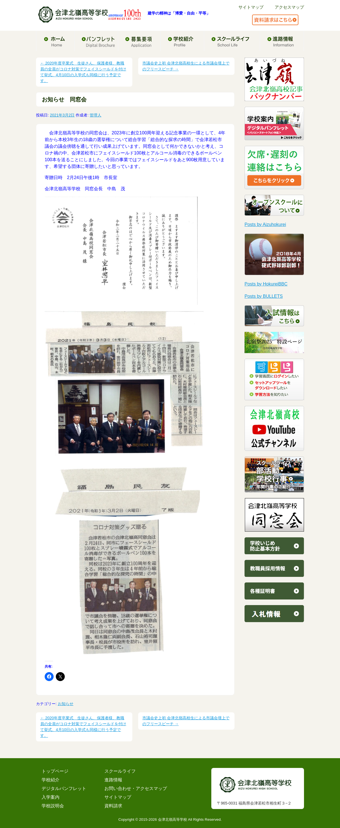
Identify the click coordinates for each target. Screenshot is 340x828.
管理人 (95, 115)
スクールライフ (120, 771)
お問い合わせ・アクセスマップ (135, 788)
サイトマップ (251, 7)
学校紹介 (50, 779)
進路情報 (113, 779)
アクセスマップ (289, 7)
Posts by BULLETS (264, 296)
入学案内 (50, 797)
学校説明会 (53, 805)
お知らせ (65, 703)
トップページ (55, 771)
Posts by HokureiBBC (266, 284)
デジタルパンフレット (64, 788)
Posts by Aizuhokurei (265, 224)
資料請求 (113, 805)
